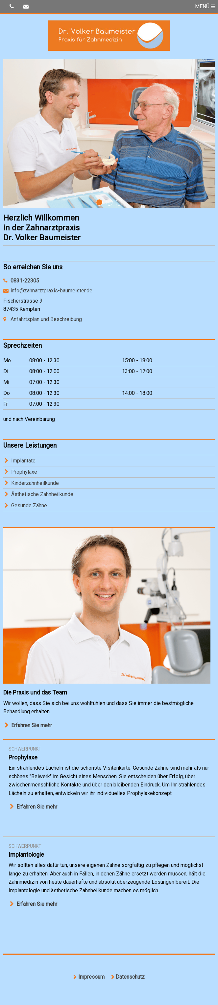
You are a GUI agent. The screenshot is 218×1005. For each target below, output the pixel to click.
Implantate (23, 461)
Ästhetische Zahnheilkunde (42, 494)
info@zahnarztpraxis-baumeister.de (51, 290)
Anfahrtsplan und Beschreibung (46, 319)
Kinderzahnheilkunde (35, 483)
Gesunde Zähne (29, 505)
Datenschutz (130, 977)
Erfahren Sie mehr (31, 725)
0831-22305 (25, 281)
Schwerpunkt (25, 749)
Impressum (91, 977)
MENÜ (205, 6)
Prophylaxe (24, 472)
